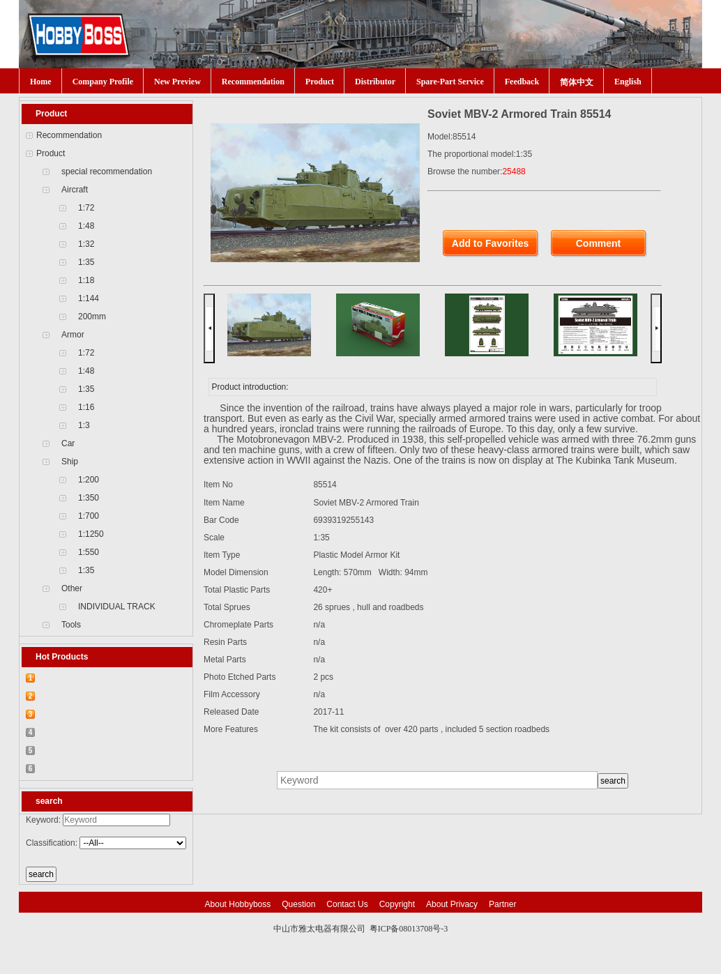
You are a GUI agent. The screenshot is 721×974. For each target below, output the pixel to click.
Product (319, 81)
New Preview (177, 81)
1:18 (86, 280)
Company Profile (103, 81)
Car (68, 443)
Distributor (375, 81)
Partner (502, 904)
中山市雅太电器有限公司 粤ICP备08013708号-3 (360, 929)
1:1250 (91, 534)
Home (41, 81)
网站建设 (390, 943)
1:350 (88, 498)
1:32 (86, 244)
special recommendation (106, 171)
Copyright (397, 904)
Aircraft (74, 190)
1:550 (88, 552)
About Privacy (452, 904)
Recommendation (253, 81)
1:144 (88, 298)
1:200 (88, 480)
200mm (92, 316)
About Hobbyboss (238, 904)
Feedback (522, 81)
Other (71, 588)
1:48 (86, 226)
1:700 (88, 516)
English (628, 81)
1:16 (86, 407)
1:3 (84, 425)
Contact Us (346, 904)
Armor (72, 335)
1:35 (86, 262)
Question (298, 904)
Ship (69, 461)
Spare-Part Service (450, 81)
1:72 (86, 208)
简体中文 (576, 82)
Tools (71, 625)
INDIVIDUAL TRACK (116, 606)
